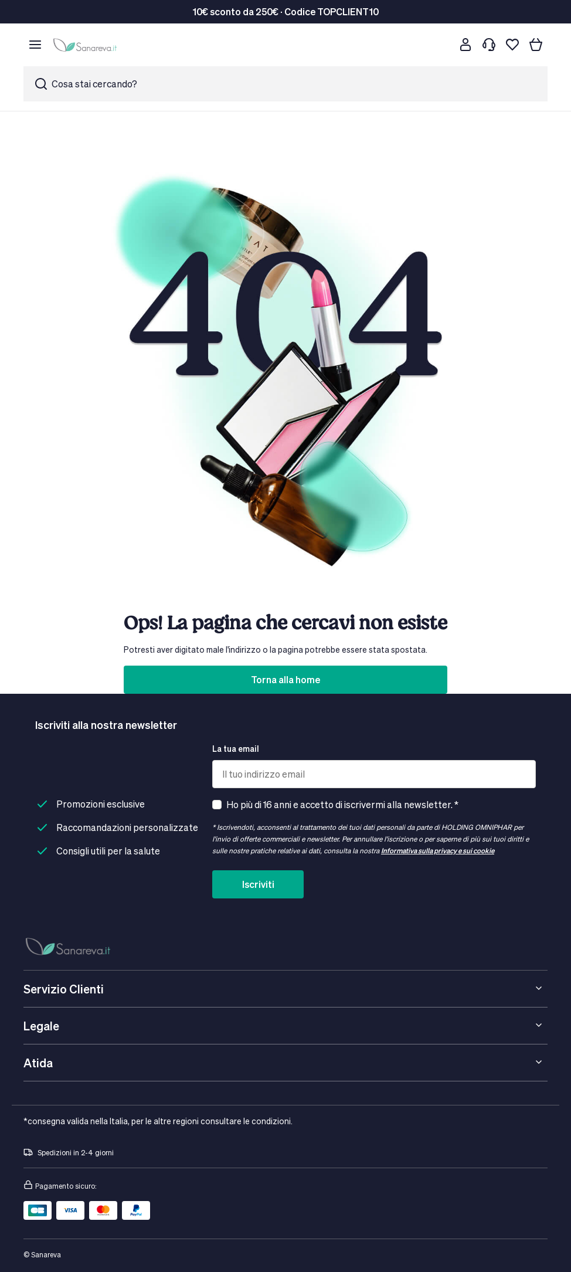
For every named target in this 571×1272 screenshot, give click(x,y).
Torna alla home (285, 679)
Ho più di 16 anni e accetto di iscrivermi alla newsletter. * (342, 804)
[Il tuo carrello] (536, 44)
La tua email (235, 749)
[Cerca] (442, 44)
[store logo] (87, 44)
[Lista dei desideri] (512, 44)
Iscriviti (258, 884)
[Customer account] (465, 44)
